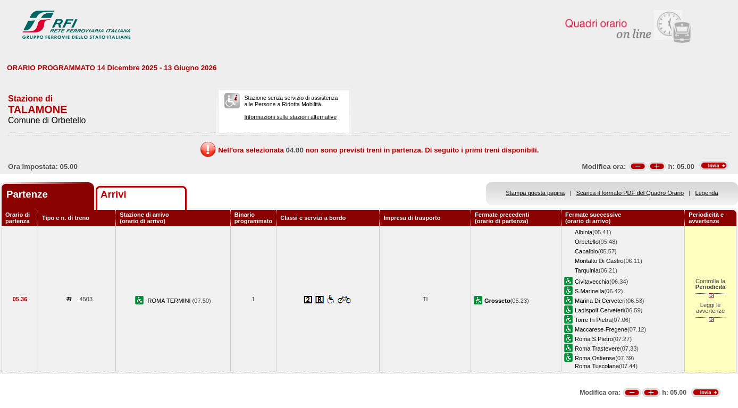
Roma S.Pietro (594, 339)
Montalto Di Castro (599, 261)
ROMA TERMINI (169, 301)
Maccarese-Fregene (601, 329)
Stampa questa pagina (535, 193)
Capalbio (586, 251)
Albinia (583, 232)
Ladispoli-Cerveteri (599, 310)
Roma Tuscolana (597, 366)
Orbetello (587, 242)
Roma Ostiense (595, 358)
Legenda (706, 193)
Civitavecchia (592, 281)
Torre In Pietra (593, 320)
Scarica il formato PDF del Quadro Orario (630, 193)
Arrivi (113, 194)
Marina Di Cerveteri (600, 301)
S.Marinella (589, 291)
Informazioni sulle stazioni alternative (290, 117)
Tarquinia (587, 270)
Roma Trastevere (597, 348)
